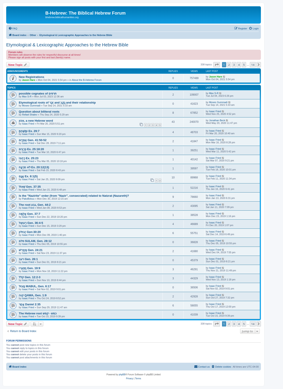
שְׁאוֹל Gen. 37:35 (30, 186)
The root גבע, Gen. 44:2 (35, 204)
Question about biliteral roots (39, 111)
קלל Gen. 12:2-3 (29, 277)
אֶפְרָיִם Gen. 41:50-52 (32, 140)
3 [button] (234, 65)
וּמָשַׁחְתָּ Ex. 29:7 (29, 131)
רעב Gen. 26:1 (28, 259)
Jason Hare (28, 80)
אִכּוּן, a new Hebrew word (36, 120)
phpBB (122, 374)
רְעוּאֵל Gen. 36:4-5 (31, 223)
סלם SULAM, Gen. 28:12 (35, 241)
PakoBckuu (28, 198)
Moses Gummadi (31, 105)
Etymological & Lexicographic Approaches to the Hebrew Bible (67, 44)
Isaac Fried (215, 111)
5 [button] (244, 65)
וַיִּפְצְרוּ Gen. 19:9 (29, 268)
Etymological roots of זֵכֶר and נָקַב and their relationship (57, 102)
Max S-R (27, 96)
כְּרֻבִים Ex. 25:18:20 (31, 149)
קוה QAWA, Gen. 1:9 (32, 295)
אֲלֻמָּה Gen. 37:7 (29, 213)
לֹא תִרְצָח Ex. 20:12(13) (34, 167)
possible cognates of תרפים (38, 93)
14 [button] (252, 65)
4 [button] (239, 65)
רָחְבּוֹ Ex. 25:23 (28, 158)
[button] (216, 64)
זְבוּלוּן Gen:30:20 (30, 232)
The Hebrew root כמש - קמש (38, 313)
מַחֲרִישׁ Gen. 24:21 (30, 250)
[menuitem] (12, 28)
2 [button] (229, 65)
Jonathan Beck (217, 120)
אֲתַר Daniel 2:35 (29, 304)
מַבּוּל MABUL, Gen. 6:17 (35, 286)
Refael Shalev (29, 114)
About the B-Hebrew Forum (86, 80)
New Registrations (31, 77)
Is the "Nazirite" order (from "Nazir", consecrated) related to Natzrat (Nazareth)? (74, 195)
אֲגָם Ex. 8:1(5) (28, 176)
